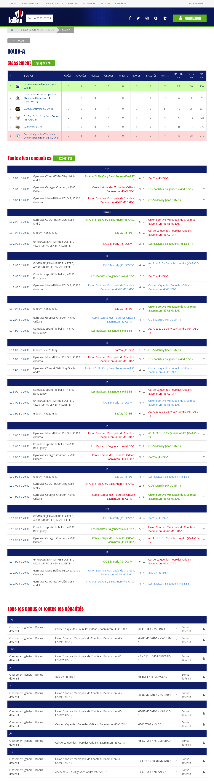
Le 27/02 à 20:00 (19, 435)
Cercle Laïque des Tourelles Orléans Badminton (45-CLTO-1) (41, 136)
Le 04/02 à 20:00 (19, 402)
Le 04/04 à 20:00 (19, 540)
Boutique (105, 3)
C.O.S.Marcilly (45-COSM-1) (38, 108)
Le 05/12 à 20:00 (19, 265)
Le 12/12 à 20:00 (19, 232)
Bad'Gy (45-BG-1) (33, 126)
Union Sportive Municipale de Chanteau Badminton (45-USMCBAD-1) (40, 98)
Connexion (190, 18)
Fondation (89, 3)
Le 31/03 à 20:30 (19, 529)
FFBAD (14, 3)
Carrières (120, 3)
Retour (20, 40)
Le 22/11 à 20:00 (19, 221)
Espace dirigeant (31, 3)
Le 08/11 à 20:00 (19, 178)
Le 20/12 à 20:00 (19, 319)
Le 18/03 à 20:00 (19, 561)
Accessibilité (196, 3)
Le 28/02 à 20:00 (19, 457)
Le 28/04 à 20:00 (19, 200)
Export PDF (43, 63)
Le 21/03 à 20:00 (19, 583)
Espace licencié (54, 3)
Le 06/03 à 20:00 (19, 476)
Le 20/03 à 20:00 (19, 572)
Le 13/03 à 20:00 (19, 496)
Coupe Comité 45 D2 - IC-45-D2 (37, 29)
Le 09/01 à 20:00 (19, 350)
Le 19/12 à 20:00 (19, 308)
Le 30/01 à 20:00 (19, 391)
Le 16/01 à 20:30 (19, 330)
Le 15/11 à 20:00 (19, 189)
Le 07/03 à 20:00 (19, 485)
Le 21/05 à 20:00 (19, 243)
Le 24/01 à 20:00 (19, 370)
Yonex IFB (73, 3)
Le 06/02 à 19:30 (19, 413)
